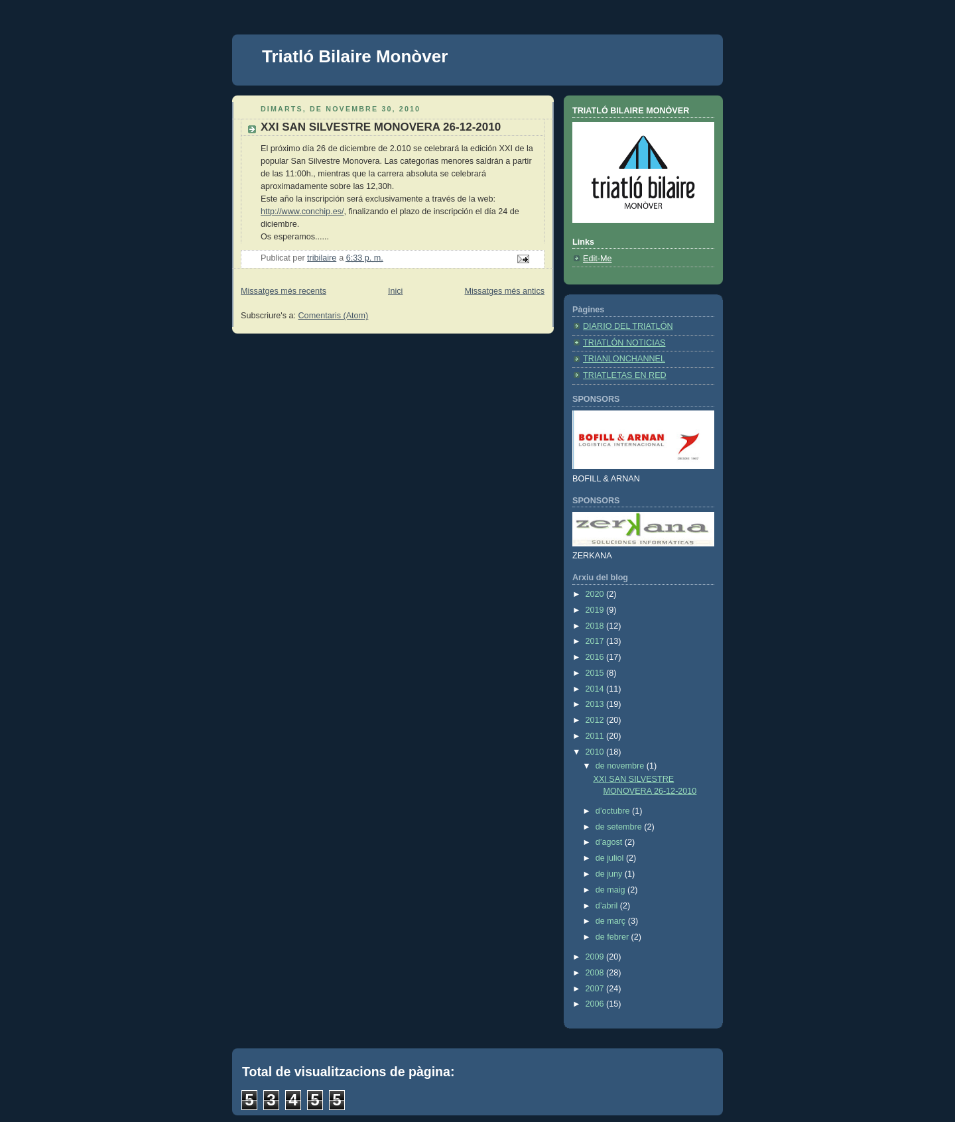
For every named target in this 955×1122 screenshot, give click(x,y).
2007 (596, 988)
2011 (596, 736)
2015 (596, 673)
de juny (610, 874)
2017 (596, 641)
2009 (596, 957)
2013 (596, 704)
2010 (596, 752)
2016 (596, 657)
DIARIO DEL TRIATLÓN (628, 326)
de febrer (613, 937)
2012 (596, 720)
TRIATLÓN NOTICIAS (624, 342)
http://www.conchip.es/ (302, 211)
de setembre (620, 827)
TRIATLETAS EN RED (625, 375)
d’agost (610, 842)
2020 (596, 594)
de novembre (621, 766)
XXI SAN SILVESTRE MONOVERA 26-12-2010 (381, 127)
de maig (611, 890)
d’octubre (614, 811)
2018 (596, 626)
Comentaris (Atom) (333, 315)
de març (612, 921)
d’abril (608, 905)
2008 (596, 972)
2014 (596, 689)
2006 (596, 1004)
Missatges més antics (504, 291)
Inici (395, 291)
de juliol (611, 858)
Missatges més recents (283, 291)
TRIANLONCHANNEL (624, 358)
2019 (596, 610)
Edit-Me (597, 258)
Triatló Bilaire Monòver (355, 56)
